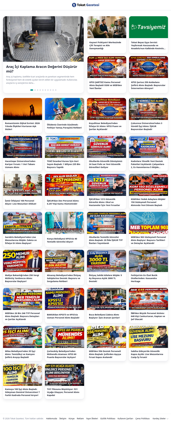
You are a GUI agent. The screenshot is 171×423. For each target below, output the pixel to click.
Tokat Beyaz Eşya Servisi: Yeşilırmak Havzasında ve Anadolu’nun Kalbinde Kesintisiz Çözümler (148, 45)
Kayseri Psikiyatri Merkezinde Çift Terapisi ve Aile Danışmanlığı (105, 45)
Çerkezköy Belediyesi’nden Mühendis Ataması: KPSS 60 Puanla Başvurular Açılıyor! (61, 354)
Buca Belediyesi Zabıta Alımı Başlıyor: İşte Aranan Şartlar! (104, 316)
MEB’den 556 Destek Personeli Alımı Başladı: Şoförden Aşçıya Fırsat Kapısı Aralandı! (105, 354)
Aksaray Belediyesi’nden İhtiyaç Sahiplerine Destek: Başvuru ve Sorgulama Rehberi (64, 278)
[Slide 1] (31, 90)
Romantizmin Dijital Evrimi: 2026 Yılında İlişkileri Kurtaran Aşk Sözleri (22, 126)
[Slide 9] (53, 90)
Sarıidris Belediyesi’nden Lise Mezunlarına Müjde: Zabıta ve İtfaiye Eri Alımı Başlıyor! (21, 240)
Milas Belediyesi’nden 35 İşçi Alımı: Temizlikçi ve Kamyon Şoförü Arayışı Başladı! (20, 354)
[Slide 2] (35, 90)
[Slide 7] (48, 90)
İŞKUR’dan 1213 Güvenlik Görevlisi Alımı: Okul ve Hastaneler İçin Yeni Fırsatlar (104, 202)
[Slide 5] (43, 90)
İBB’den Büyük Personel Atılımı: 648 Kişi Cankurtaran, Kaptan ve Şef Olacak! (148, 316)
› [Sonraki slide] (78, 39)
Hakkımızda (51, 418)
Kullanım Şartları (125, 418)
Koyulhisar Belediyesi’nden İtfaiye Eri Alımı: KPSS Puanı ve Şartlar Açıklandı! (105, 126)
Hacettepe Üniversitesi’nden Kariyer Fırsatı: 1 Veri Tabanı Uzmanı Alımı (20, 164)
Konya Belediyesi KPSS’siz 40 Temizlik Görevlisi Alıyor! (62, 240)
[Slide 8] (50, 90)
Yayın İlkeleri (92, 418)
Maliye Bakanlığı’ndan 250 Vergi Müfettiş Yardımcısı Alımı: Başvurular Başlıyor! (22, 278)
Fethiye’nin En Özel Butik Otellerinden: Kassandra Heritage (144, 278)
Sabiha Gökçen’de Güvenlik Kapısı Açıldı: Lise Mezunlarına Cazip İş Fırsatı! (147, 354)
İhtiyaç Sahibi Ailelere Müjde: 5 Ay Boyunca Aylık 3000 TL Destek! (105, 278)
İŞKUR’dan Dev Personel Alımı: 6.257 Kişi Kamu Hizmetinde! (63, 202)
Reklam (80, 418)
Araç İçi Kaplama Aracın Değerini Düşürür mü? (41, 68)
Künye (72, 418)
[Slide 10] (55, 90)
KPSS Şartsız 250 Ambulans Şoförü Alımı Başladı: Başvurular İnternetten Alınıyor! (148, 85)
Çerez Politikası (143, 418)
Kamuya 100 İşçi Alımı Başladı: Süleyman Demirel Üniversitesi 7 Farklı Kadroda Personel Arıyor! (22, 392)
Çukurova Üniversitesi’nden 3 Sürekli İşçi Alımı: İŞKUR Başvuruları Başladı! (146, 126)
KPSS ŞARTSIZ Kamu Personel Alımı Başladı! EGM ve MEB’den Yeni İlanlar (105, 85)
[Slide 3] (37, 90)
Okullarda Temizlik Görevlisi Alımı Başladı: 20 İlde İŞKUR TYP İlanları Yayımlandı (106, 240)
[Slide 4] (40, 90)
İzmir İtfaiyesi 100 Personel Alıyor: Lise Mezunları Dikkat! (20, 202)
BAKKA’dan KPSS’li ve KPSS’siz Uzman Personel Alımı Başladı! (63, 316)
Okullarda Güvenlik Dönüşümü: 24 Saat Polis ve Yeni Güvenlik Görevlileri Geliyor (105, 164)
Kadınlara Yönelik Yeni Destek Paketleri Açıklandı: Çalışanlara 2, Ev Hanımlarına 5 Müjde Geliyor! (147, 164)
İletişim (62, 418)
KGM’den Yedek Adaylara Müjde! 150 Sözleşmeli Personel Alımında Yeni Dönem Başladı (148, 202)
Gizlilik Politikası (107, 418)
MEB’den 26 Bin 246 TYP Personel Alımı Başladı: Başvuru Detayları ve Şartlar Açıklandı (22, 316)
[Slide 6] (45, 90)
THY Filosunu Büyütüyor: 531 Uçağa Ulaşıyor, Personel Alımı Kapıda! (63, 392)
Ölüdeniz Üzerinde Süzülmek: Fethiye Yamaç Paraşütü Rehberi (64, 126)
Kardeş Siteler (159, 418)
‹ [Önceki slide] (8, 39)
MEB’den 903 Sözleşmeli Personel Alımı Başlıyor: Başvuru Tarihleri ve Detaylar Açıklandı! (148, 240)
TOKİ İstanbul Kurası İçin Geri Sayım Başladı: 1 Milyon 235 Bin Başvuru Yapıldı (63, 164)
